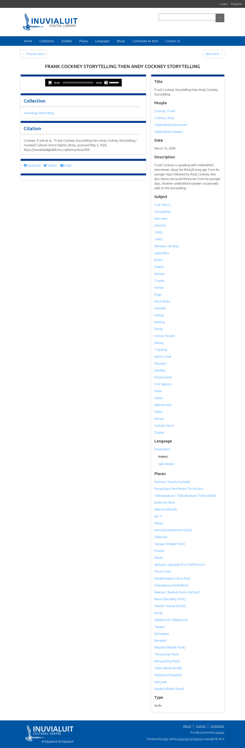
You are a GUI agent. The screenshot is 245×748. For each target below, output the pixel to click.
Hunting (159, 322)
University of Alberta (190, 739)
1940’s (158, 239)
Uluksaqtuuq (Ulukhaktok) (171, 585)
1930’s (158, 232)
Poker (158, 391)
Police (158, 411)
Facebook (32, 165)
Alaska (158, 557)
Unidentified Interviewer (171, 125)
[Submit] (223, 17)
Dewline (159, 370)
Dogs (157, 294)
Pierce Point (162, 571)
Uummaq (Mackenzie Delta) (173, 530)
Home (28, 41)
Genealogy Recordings (39, 113)
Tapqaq (159, 626)
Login (224, 3)
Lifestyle (160, 225)
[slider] (78, 83)
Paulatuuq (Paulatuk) (168, 675)
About (121, 41)
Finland (159, 550)
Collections (46, 41)
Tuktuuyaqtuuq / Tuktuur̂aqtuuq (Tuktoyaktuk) (185, 495)
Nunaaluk (160, 640)
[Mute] (106, 83)
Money (159, 342)
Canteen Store (164, 425)
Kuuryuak (160, 682)
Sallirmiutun (166, 464)
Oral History (162, 204)
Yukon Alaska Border (168, 668)
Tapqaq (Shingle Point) (169, 544)
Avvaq (158, 613)
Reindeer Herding (166, 246)
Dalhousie (160, 537)
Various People (164, 336)
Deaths (159, 267)
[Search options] (220, 18)
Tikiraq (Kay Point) (166, 654)
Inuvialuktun (162, 449)
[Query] (191, 17)
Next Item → (214, 54)
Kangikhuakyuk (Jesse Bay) (172, 578)
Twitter (50, 165)
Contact (201, 726)
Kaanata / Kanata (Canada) (172, 481)
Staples (159, 432)
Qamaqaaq (161, 633)
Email (65, 165)
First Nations (162, 384)
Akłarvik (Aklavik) (165, 509)
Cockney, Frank (164, 111)
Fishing (159, 315)
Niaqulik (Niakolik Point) (169, 647)
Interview (160, 218)
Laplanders (161, 253)
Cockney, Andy (164, 118)
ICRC (165, 739)
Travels (159, 280)
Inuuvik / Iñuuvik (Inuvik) (170, 606)
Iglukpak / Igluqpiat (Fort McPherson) (179, 564)
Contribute (217, 726)
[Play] (50, 83)
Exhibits (66, 41)
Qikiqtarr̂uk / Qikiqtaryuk (170, 619)
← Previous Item (33, 54)
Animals (159, 273)
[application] (83, 82)
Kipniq (158, 523)
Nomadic (160, 308)
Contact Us (172, 41)
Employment (163, 377)
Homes (159, 287)
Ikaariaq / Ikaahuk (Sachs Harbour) (177, 592)
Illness (158, 260)
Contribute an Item (145, 41)
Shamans (160, 363)
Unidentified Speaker (168, 131)
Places (83, 41)
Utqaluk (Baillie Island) (169, 688)
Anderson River (164, 502)
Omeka (219, 732)
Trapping (160, 349)
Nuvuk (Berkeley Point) (169, 599)
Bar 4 (158, 516)
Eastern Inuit (162, 356)
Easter (158, 398)
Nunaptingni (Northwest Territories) (178, 488)
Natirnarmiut (163, 405)
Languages (102, 41)
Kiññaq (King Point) (167, 661)
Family (158, 329)
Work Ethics (162, 301)
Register (236, 3)
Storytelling (162, 211)
